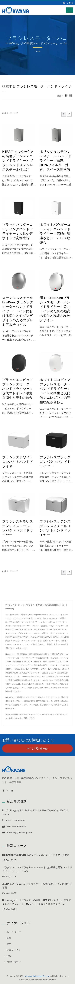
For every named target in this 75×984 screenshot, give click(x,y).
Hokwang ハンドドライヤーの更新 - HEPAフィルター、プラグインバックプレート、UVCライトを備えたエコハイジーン (36, 902)
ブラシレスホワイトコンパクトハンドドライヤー (17, 461)
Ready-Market (49, 979)
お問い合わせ (14, 718)
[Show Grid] (66, 95)
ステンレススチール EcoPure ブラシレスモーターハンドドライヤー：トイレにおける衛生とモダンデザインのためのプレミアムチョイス (17, 311)
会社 (8, 937)
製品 (8, 943)
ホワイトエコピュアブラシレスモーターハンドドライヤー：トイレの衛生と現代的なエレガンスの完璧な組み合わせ (55, 391)
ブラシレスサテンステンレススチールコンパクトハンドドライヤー (55, 528)
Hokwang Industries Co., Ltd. (37, 976)
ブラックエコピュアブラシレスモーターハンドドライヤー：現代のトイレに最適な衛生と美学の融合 (17, 389)
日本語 (69, 3)
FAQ (8, 955)
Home (37, 51)
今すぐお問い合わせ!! (37, 748)
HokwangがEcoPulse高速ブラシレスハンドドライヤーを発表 (35, 855)
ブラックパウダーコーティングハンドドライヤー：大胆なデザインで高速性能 (17, 231)
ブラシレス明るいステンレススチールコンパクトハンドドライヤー (17, 528)
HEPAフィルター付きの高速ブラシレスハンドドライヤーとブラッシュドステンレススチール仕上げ (18, 160)
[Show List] (71, 95)
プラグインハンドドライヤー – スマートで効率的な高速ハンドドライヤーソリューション (37, 869)
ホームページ (13, 932)
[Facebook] (3, 790)
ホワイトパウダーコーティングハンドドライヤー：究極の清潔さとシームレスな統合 (55, 233)
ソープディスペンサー (32, 714)
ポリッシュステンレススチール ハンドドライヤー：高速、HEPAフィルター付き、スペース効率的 (55, 160)
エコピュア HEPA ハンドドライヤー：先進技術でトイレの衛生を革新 (37, 885)
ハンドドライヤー (49, 714)
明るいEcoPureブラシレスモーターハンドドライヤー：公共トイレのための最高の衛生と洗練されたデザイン (55, 309)
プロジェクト (13, 949)
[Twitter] (7, 790)
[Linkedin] (12, 790)
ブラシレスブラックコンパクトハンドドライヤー (55, 461)
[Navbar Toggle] (69, 10)
